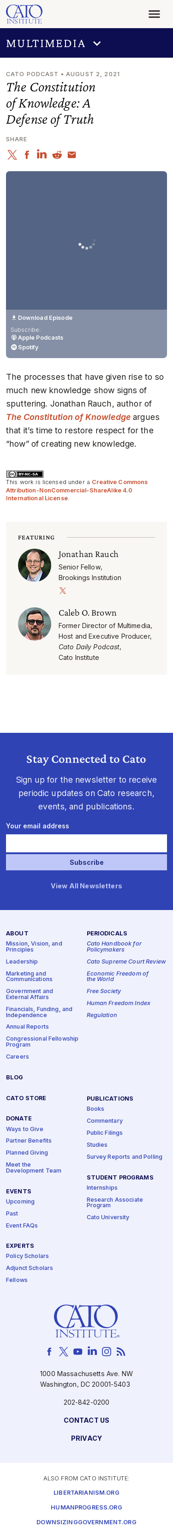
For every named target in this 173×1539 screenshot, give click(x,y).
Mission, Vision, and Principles (34, 947)
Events (18, 1192)
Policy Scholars (27, 1257)
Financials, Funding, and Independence (39, 1012)
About (17, 934)
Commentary (105, 1121)
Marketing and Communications (29, 977)
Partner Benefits (29, 1141)
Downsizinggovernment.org (86, 1523)
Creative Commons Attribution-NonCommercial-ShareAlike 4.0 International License (77, 490)
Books (96, 1109)
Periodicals (107, 934)
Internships (102, 1188)
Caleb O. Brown (88, 612)
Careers (17, 1057)
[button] (86, 43)
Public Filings (105, 1133)
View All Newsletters (86, 886)
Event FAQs (22, 1226)
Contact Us (86, 1420)
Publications (110, 1099)
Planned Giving (27, 1153)
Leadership (22, 962)
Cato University (108, 1218)
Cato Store (26, 1099)
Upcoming (20, 1202)
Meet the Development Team (33, 1168)
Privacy (86, 1438)
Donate (19, 1119)
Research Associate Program (115, 1203)
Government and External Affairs (29, 994)
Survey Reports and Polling (125, 1157)
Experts (20, 1246)
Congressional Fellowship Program (42, 1042)
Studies (97, 1145)
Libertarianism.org (86, 1493)
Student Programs (120, 1178)
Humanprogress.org (86, 1508)
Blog (15, 1078)
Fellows (17, 1280)
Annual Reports (27, 1027)
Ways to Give (24, 1129)
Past (12, 1214)
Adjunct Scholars (29, 1268)
